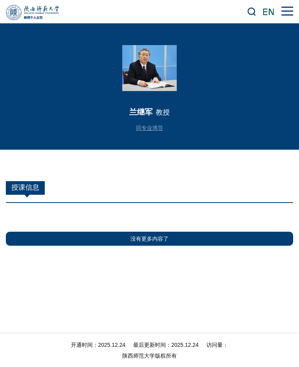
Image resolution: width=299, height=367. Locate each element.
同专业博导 (149, 128)
